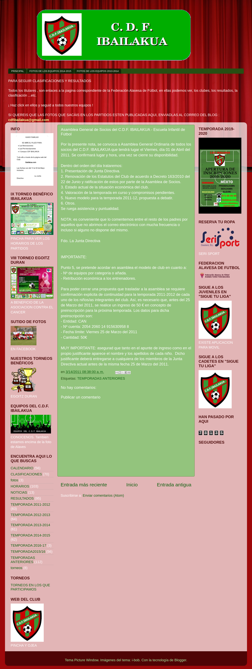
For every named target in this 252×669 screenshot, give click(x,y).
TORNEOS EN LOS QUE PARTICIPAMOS (30, 587)
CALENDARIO (22, 468)
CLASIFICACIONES (26, 474)
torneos (16, 568)
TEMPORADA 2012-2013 (30, 515)
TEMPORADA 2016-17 (28, 545)
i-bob (136, 660)
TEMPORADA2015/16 (28, 552)
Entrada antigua (174, 484)
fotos (14, 480)
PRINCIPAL (17, 71)
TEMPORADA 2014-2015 (30, 535)
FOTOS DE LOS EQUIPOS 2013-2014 (98, 71)
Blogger (180, 660)
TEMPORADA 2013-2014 (30, 525)
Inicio (132, 484)
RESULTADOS (22, 498)
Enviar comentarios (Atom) (103, 495)
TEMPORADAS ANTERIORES (101, 378)
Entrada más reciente (84, 484)
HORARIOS (20, 486)
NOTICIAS (19, 492)
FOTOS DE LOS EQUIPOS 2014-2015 (50, 71)
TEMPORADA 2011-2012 (30, 504)
